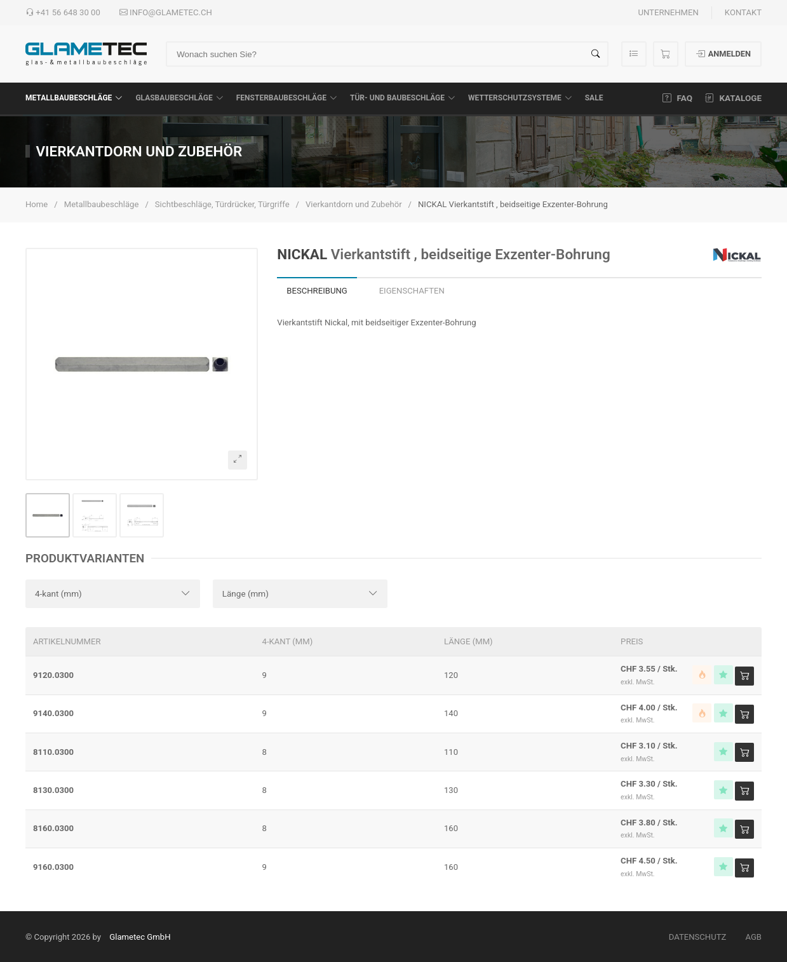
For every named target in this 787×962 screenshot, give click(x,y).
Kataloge (733, 98)
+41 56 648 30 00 (62, 12)
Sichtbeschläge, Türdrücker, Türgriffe (222, 204)
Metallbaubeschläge (74, 97)
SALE (594, 97)
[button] (142, 364)
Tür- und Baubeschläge (402, 97)
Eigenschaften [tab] (412, 290)
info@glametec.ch (165, 12)
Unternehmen (668, 12)
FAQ (677, 98)
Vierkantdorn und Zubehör (354, 204)
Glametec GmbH (139, 937)
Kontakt (743, 12)
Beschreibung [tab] (316, 290)
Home (36, 204)
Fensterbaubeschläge (286, 97)
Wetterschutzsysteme (520, 97)
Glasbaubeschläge (179, 97)
